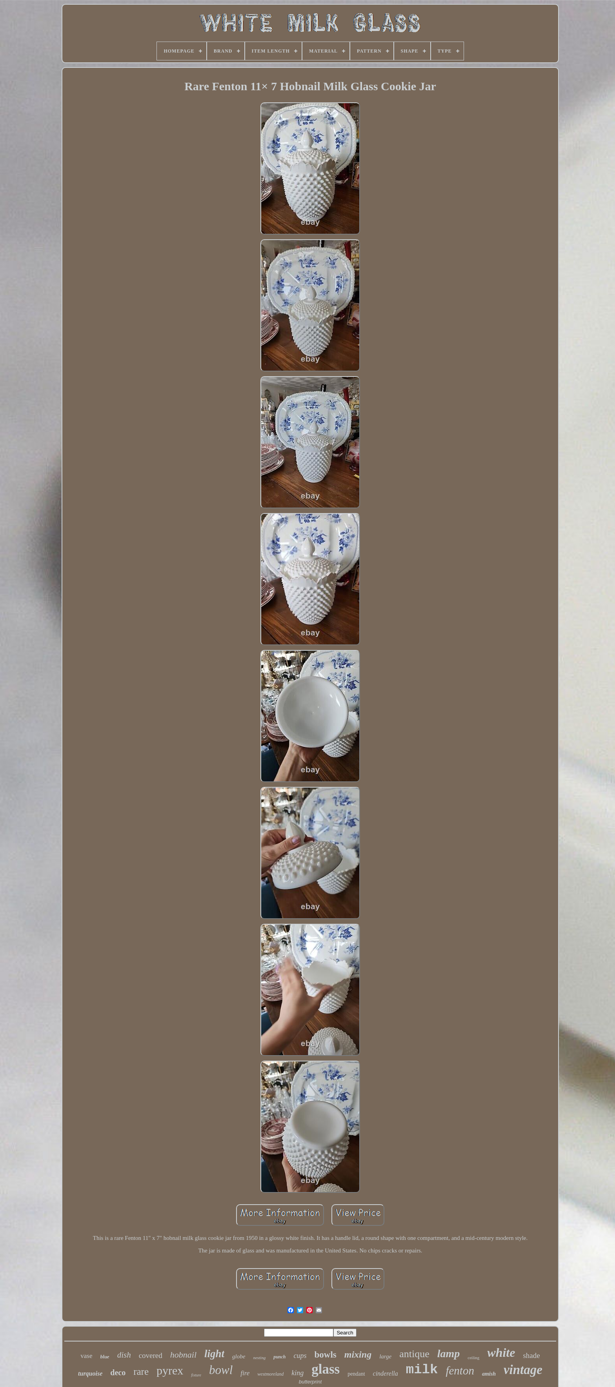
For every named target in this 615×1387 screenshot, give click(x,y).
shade (531, 1355)
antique (414, 1354)
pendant (356, 1374)
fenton (460, 1370)
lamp (448, 1353)
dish (124, 1355)
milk (422, 1369)
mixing (357, 1354)
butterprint (310, 1382)
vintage (523, 1370)
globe (238, 1356)
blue (104, 1357)
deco (118, 1372)
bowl (221, 1370)
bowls (326, 1355)
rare (141, 1371)
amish (489, 1374)
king (297, 1373)
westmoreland (270, 1374)
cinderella (385, 1373)
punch (279, 1357)
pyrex (169, 1370)
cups (300, 1356)
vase (86, 1356)
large (385, 1356)
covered (150, 1355)
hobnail (183, 1355)
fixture (196, 1375)
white (501, 1352)
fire (244, 1373)
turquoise (90, 1373)
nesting (259, 1357)
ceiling (473, 1357)
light (214, 1354)
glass (325, 1369)
